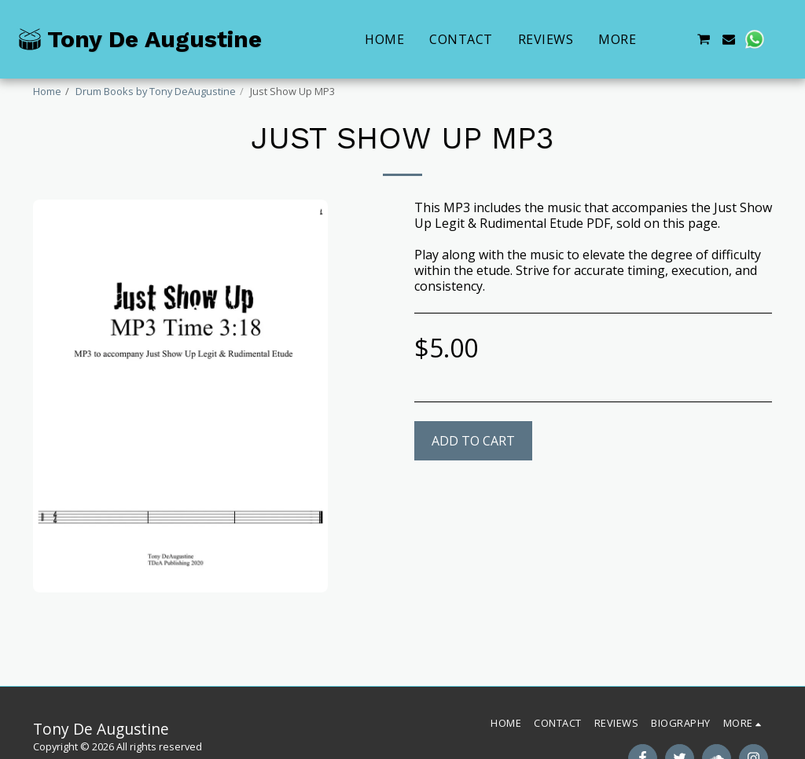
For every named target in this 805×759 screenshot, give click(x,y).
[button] (677, 39)
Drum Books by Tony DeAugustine (155, 91)
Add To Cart (473, 440)
